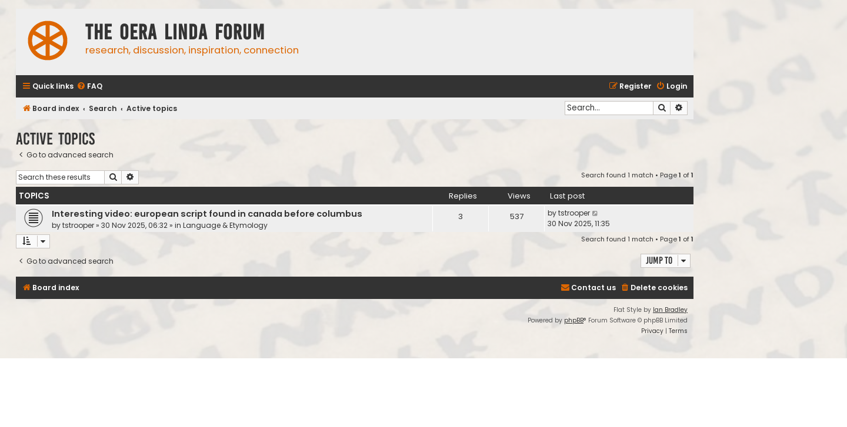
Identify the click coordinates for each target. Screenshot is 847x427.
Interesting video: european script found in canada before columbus (207, 214)
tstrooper (78, 225)
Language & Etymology (225, 225)
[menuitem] (89, 87)
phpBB (573, 320)
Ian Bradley (670, 309)
